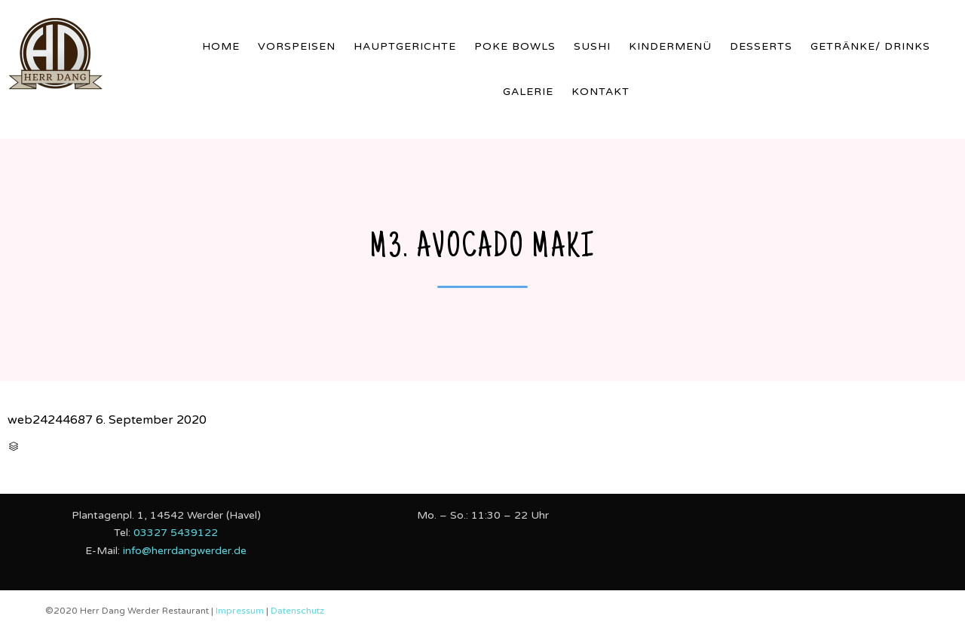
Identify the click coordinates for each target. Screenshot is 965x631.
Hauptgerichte (405, 46)
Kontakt (600, 91)
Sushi (592, 46)
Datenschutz (297, 610)
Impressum (241, 610)
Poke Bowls (515, 46)
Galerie (528, 91)
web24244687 (50, 419)
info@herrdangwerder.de (185, 550)
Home (221, 46)
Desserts (761, 46)
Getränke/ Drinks (870, 46)
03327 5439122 (175, 532)
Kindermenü (670, 46)
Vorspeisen (296, 46)
